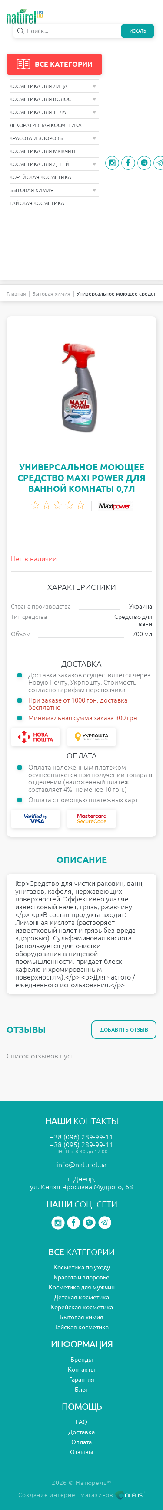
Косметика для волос (53, 99)
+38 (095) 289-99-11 (81, 1145)
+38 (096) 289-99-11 (81, 1137)
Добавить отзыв (124, 1029)
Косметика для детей (53, 164)
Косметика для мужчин (42, 151)
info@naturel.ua (81, 1164)
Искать (138, 31)
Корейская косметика (40, 177)
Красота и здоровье (53, 138)
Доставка (81, 1432)
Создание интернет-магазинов (81, 1494)
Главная (16, 293)
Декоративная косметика (46, 125)
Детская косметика (81, 1297)
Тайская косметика (37, 203)
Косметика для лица (53, 86)
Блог (81, 1389)
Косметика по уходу (81, 1267)
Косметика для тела (53, 112)
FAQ (81, 1422)
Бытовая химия (53, 190)
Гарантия (81, 1379)
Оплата (81, 1441)
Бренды (81, 1359)
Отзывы (81, 1451)
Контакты (81, 1369)
